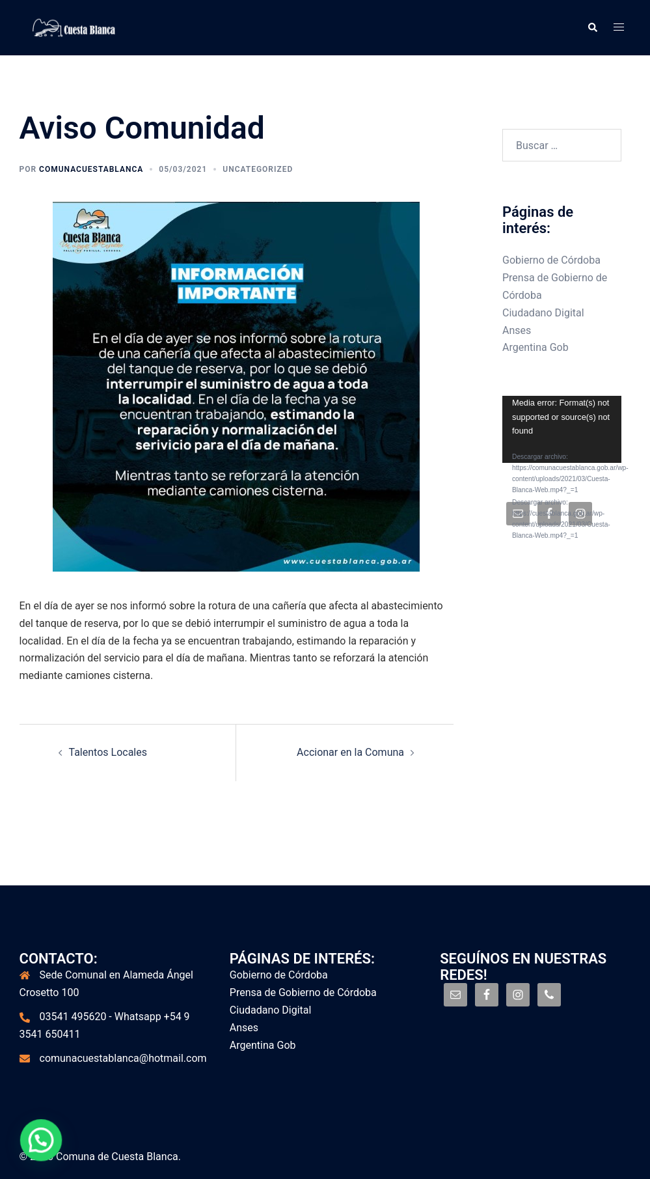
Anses (516, 330)
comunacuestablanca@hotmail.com (123, 1058)
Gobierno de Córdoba (551, 260)
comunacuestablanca (91, 169)
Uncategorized (258, 169)
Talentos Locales (108, 752)
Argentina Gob (535, 347)
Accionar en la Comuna (350, 752)
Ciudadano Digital (543, 313)
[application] (561, 429)
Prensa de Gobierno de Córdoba (303, 992)
